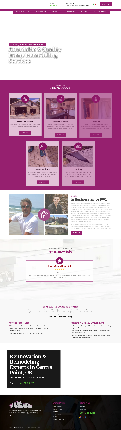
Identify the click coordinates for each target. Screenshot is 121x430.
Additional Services (99, 11)
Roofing (84, 11)
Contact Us (82, 409)
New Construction (22, 11)
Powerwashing (70, 11)
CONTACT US (106, 4)
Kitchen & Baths (41, 11)
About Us (82, 406)
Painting (55, 11)
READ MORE (76, 233)
